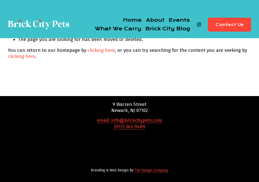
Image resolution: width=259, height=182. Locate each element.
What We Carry (118, 29)
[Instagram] (199, 24)
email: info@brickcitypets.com (129, 120)
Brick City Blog (167, 29)
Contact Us (229, 24)
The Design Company (151, 170)
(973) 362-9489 (129, 126)
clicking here (101, 50)
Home (132, 20)
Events (179, 20)
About (155, 20)
